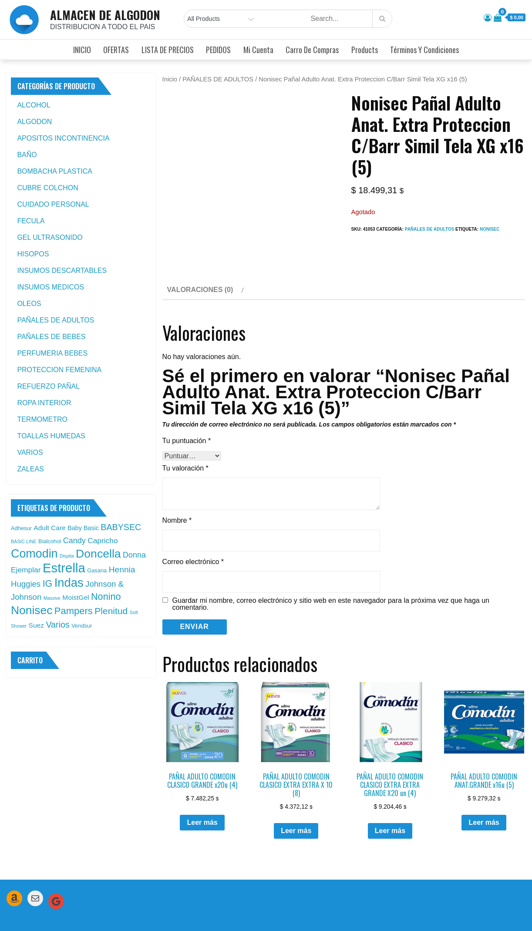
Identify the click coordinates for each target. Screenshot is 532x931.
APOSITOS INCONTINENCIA (63, 138)
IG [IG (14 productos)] (48, 583)
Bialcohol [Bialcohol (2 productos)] (49, 541)
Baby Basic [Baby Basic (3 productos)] (83, 527)
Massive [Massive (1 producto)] (52, 598)
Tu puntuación (186, 408)
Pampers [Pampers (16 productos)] (73, 610)
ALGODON (34, 121)
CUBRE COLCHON (47, 188)
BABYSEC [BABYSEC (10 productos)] (121, 527)
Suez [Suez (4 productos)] (36, 625)
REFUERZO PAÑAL (48, 386)
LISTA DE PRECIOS (167, 49)
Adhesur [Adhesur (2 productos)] (21, 528)
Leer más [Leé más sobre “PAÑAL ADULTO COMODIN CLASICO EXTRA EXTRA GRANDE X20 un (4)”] (390, 799)
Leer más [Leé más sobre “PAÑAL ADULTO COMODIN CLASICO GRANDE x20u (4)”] (202, 790)
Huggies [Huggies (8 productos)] (25, 583)
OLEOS (29, 303)
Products (364, 49)
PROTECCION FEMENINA (59, 369)
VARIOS (30, 452)
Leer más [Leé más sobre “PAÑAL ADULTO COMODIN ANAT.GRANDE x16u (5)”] (483, 790)
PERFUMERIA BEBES (52, 353)
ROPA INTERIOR (44, 403)
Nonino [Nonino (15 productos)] (106, 596)
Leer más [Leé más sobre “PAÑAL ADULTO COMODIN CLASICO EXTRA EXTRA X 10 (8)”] (296, 799)
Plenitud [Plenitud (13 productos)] (111, 611)
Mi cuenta (258, 49)
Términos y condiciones (424, 49)
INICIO (82, 49)
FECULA (30, 221)
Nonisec (490, 229)
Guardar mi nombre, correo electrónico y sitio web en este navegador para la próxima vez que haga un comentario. (330, 572)
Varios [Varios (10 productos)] (57, 624)
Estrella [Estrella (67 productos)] (64, 568)
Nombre (177, 488)
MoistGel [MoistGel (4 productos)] (75, 597)
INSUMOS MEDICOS (50, 287)
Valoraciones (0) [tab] (200, 258)
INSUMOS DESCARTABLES (62, 270)
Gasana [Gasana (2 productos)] (97, 570)
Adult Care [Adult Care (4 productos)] (49, 527)
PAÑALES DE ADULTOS (217, 79)
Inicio (169, 79)
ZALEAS (30, 469)
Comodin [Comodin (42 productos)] (34, 553)
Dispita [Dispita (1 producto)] (67, 555)
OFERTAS (116, 49)
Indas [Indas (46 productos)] (69, 582)
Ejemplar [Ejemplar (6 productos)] (26, 569)
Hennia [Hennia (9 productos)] (122, 569)
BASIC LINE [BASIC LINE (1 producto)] (24, 541)
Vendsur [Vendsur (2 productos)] (81, 625)
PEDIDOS (218, 49)
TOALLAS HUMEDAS (51, 436)
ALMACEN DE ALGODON (105, 15)
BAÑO (27, 154)
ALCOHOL (33, 105)
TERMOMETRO (42, 419)
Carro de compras (312, 49)
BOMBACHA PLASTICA (54, 171)
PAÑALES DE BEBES (51, 336)
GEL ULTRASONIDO (49, 237)
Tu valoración (185, 436)
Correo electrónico (193, 529)
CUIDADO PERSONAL (53, 204)
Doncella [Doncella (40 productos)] (98, 553)
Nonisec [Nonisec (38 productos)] (31, 610)
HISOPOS (33, 254)
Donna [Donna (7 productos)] (134, 555)
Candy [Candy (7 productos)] (74, 540)
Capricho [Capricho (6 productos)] (103, 540)
